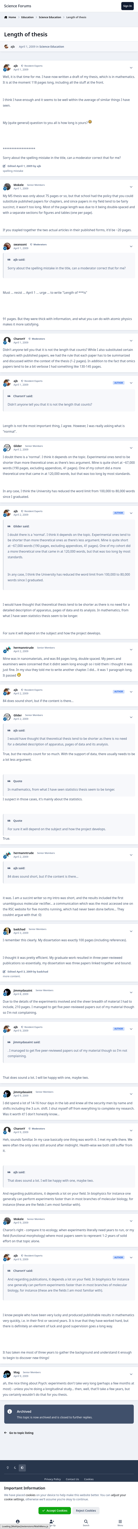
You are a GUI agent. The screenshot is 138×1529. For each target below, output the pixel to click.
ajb (13, 46)
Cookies (88, 1479)
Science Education (51, 46)
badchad (19, 929)
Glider (17, 446)
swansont (20, 244)
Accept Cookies (54, 1510)
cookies (30, 1495)
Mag (16, 1372)
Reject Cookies (86, 1510)
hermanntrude (23, 648)
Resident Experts (33, 65)
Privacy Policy (52, 1479)
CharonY (19, 339)
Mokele (18, 185)
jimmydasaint (22, 990)
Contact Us (72, 1479)
